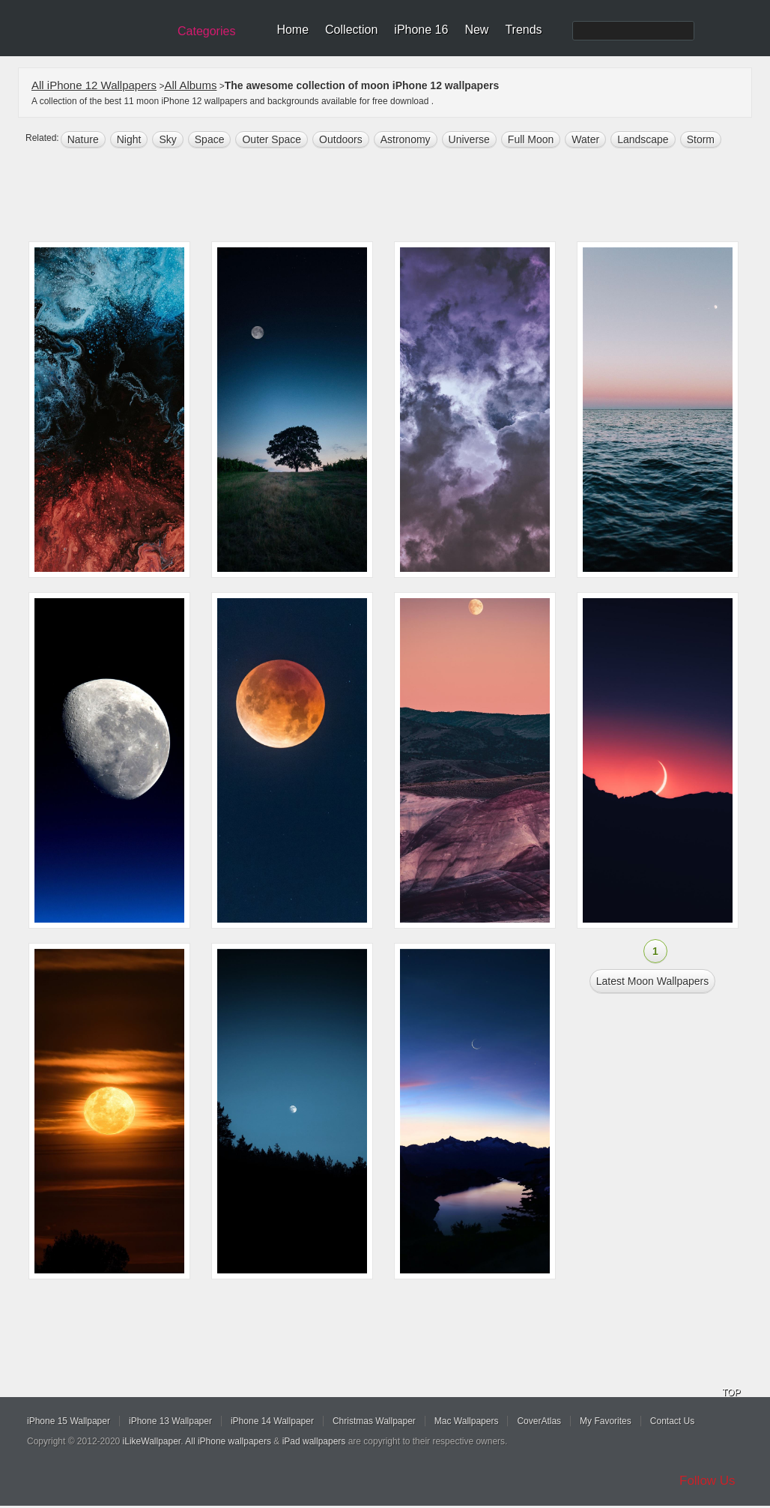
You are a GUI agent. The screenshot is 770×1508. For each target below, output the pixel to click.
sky (167, 139)
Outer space (271, 139)
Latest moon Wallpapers (652, 981)
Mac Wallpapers (466, 1421)
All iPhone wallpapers (228, 1441)
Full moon (531, 139)
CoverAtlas (539, 1421)
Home (292, 29)
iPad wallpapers (314, 1441)
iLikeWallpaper (152, 1441)
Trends (523, 29)
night (129, 139)
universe (469, 139)
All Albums (190, 85)
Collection (351, 29)
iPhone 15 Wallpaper (68, 1421)
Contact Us (672, 1421)
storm (701, 139)
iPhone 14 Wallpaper (272, 1421)
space (210, 139)
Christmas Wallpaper (374, 1421)
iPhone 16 (421, 29)
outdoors (341, 139)
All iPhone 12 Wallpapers (94, 85)
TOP (731, 1392)
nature (83, 139)
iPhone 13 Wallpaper (170, 1421)
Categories (206, 31)
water (585, 139)
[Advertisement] (394, 196)
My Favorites (605, 1421)
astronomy (406, 139)
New (476, 29)
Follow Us (707, 1481)
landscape (643, 139)
